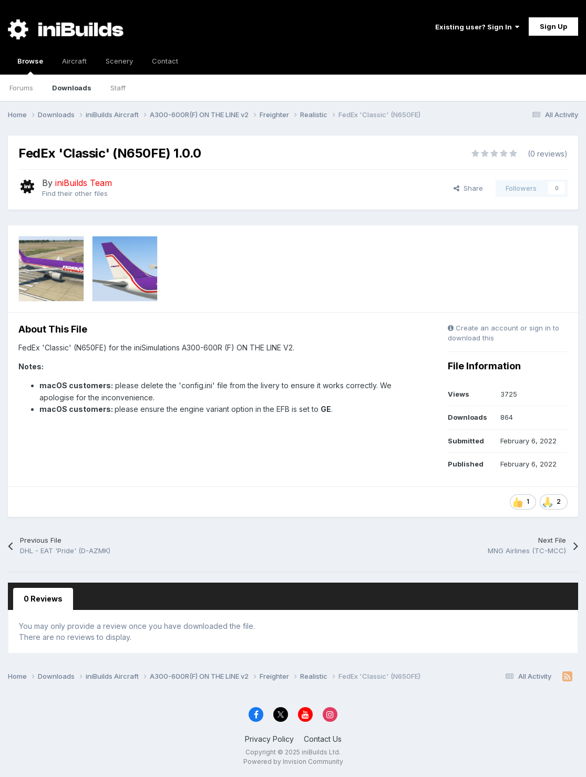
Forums (21, 88)
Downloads (71, 88)
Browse (30, 66)
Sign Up (553, 26)
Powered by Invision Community (293, 761)
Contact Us (323, 738)
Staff (118, 88)
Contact (165, 61)
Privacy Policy (269, 738)
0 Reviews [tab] (43, 598)
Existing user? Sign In (477, 27)
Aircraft (74, 61)
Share (468, 188)
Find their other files (75, 193)
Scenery (119, 61)
